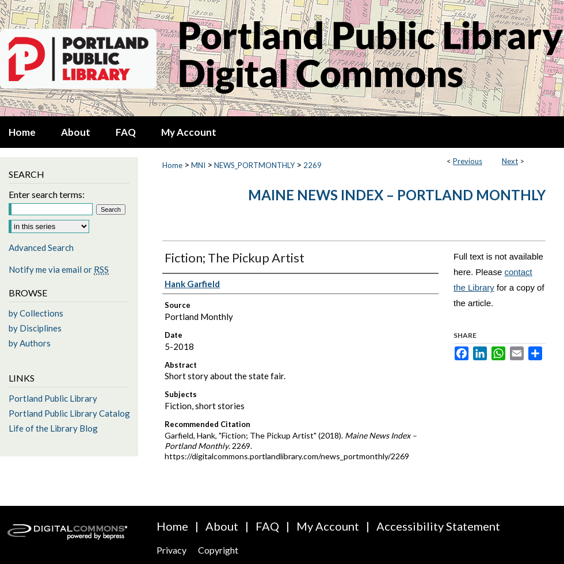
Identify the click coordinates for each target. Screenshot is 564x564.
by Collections (36, 313)
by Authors (30, 343)
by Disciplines (35, 328)
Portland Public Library (53, 398)
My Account (327, 526)
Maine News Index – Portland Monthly (397, 194)
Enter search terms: (47, 194)
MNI (198, 165)
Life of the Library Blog (53, 428)
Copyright (218, 549)
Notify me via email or (59, 269)
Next (510, 161)
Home (172, 165)
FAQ (267, 526)
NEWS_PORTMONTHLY (254, 165)
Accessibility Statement (438, 526)
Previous (467, 161)
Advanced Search (41, 247)
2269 (312, 165)
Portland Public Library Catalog (69, 413)
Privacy (171, 549)
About (221, 526)
